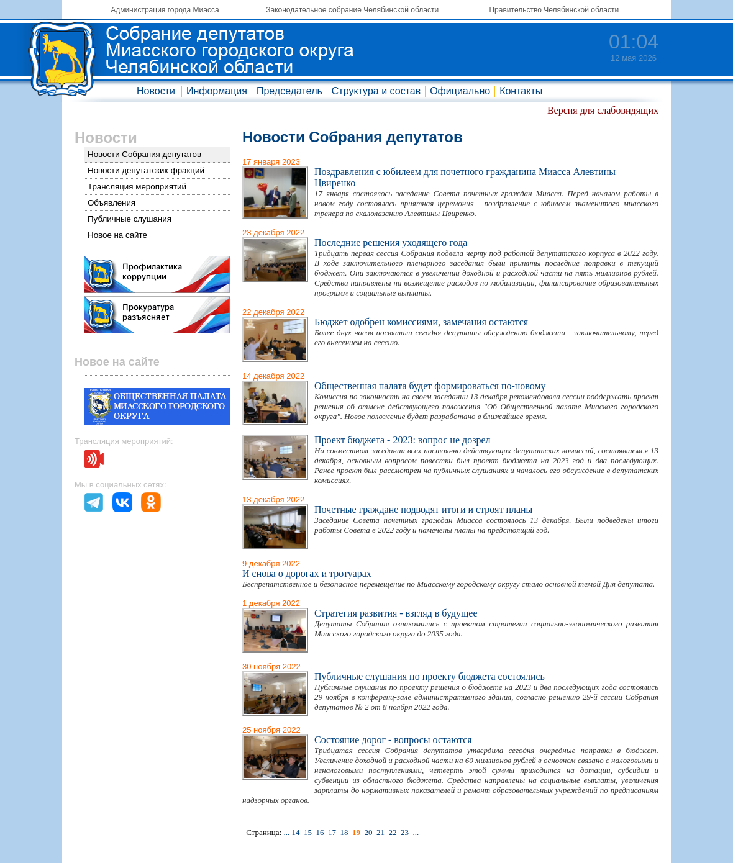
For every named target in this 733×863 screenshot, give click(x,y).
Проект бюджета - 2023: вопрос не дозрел (402, 440)
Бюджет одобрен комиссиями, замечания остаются (421, 322)
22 (392, 832)
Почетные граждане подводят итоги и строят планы (423, 509)
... (286, 832)
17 (332, 832)
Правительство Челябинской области (554, 10)
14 (295, 832)
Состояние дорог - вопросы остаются (393, 739)
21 (380, 832)
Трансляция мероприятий (137, 186)
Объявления (111, 202)
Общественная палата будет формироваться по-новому (430, 386)
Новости (156, 91)
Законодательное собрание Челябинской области (352, 10)
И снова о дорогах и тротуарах (306, 573)
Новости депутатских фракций (146, 170)
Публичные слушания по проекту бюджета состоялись (429, 676)
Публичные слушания (129, 219)
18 (344, 832)
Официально (460, 91)
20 (368, 832)
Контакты (520, 91)
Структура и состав (376, 91)
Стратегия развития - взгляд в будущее (396, 613)
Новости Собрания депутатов (144, 154)
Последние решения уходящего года (390, 242)
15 (308, 832)
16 (320, 832)
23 (405, 832)
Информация (216, 91)
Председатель (289, 91)
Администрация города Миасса (165, 10)
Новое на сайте (117, 235)
